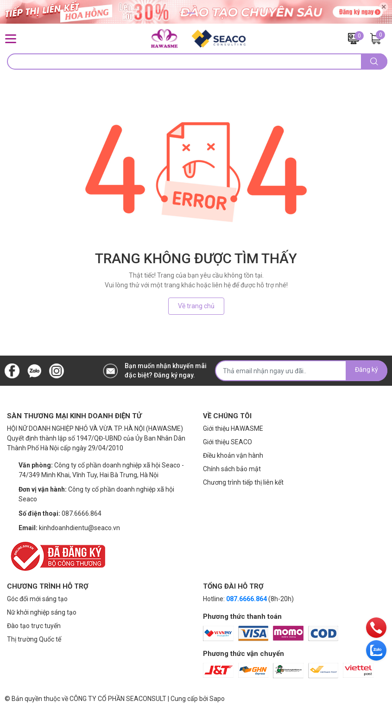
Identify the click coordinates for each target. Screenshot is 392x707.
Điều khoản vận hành (233, 455)
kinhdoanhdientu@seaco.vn (79, 528)
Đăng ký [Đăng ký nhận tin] (366, 369)
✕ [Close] (383, 7)
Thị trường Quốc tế (34, 639)
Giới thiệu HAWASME (233, 428)
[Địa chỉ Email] (301, 370)
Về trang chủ (196, 306)
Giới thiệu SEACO (227, 442)
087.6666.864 (81, 513)
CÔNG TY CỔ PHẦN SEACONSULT (118, 698)
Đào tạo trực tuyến (34, 625)
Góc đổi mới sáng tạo (37, 599)
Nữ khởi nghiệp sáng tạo (41, 612)
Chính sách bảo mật (232, 469)
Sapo (217, 698)
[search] (374, 61)
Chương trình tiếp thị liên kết (243, 482)
